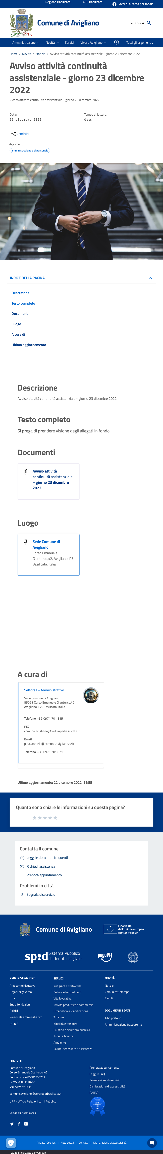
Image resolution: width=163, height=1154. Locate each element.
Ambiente (60, 1042)
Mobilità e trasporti (65, 1023)
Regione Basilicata (58, 2)
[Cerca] (149, 22)
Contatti (16, 1061)
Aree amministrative (22, 985)
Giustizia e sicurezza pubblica (72, 1030)
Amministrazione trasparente (123, 1024)
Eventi (109, 998)
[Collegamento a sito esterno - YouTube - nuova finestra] (26, 1123)
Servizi (59, 978)
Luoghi (14, 1023)
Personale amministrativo (26, 1017)
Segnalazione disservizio (104, 1080)
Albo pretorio (113, 1018)
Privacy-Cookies (46, 1142)
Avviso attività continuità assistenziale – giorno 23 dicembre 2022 (53, 479)
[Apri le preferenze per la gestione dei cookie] (11, 1143)
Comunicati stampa (117, 991)
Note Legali (67, 1142)
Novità (26, 53)
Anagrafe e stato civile (68, 986)
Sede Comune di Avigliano (46, 544)
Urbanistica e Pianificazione (71, 1011)
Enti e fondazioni (20, 1004)
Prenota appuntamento (104, 1067)
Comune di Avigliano (68, 22)
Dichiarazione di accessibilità (107, 1086)
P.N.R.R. (94, 1092)
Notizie (40, 53)
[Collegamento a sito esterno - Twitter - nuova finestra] (12, 1123)
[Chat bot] (152, 1143)
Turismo (59, 1017)
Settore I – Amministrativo (44, 690)
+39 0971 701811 (21, 1087)
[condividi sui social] (20, 133)
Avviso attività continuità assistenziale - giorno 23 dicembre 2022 (95, 53)
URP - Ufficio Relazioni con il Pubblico (33, 1101)
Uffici (13, 998)
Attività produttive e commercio (73, 1005)
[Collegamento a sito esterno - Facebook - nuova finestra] (19, 1123)
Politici (14, 1010)
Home (14, 53)
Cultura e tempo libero (67, 992)
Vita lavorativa (63, 998)
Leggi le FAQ (97, 1074)
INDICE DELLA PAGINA (27, 278)
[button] (132, 4)
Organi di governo (21, 991)
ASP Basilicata (92, 2)
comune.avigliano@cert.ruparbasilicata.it (35, 1093)
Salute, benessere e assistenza (73, 1048)
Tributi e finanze (64, 1036)
